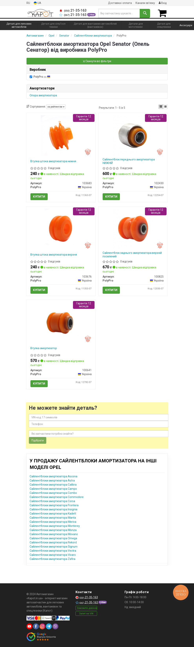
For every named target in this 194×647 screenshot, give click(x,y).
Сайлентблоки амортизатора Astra (52, 480)
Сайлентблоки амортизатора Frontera (54, 505)
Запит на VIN (86, 613)
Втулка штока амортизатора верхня (53, 254)
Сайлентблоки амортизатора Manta (53, 517)
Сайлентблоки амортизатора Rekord (53, 542)
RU (28, 3)
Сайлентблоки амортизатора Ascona (53, 476)
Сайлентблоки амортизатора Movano (54, 534)
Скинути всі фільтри (97, 61)
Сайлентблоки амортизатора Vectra (53, 550)
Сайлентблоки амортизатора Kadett (53, 513)
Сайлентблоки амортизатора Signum (53, 546)
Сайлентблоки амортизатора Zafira (52, 558)
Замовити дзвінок (87, 608)
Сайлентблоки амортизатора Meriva (53, 521)
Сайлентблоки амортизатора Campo (53, 488)
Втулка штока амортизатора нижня (53, 161)
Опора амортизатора (43, 95)
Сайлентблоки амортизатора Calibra (53, 484)
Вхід (163, 3)
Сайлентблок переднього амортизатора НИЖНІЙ (129, 161)
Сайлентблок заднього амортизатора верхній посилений (132, 254)
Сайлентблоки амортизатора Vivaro (53, 554)
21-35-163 (73, 10)
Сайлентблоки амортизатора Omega (53, 538)
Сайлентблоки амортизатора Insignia (53, 509)
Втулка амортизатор (43, 348)
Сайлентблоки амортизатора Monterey (55, 525)
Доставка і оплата (120, 3)
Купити (39, 196)
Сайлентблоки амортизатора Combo (53, 492)
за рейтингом (56, 106)
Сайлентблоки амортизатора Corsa (52, 501)
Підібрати (37, 440)
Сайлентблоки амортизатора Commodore (57, 497)
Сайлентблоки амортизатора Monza (53, 530)
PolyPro (40, 76)
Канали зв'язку (145, 3)
